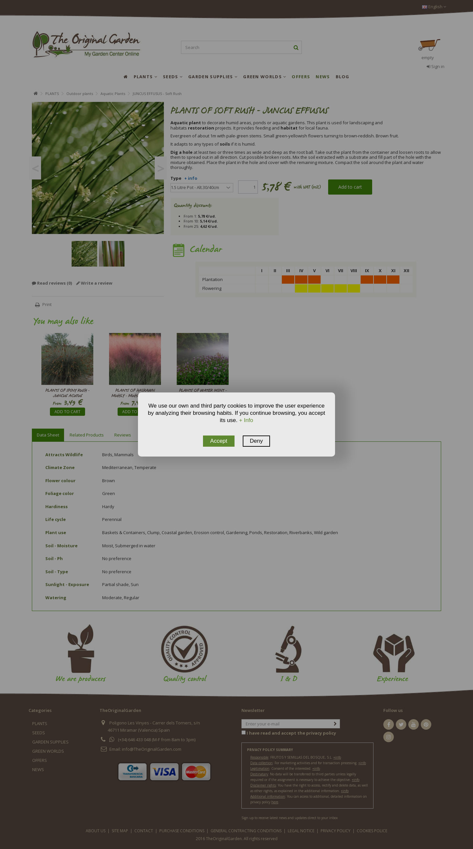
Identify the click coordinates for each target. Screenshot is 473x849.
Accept (218, 441)
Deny (256, 441)
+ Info (246, 420)
